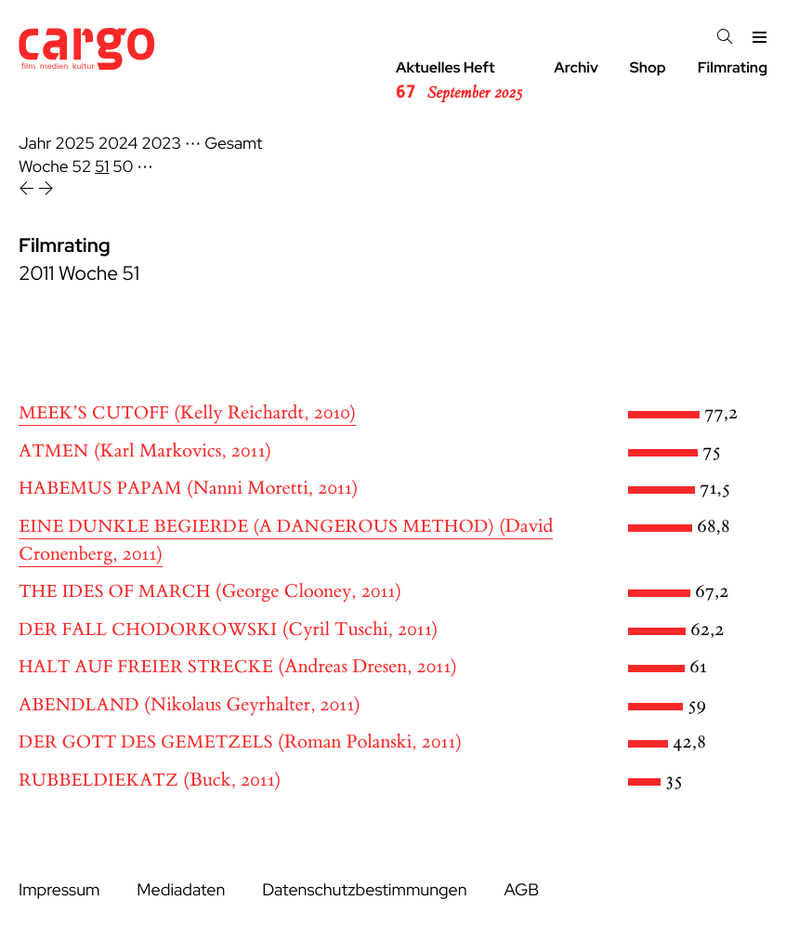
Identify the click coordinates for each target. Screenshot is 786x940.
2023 (161, 143)
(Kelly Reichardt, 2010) (187, 413)
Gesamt (233, 143)
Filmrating (732, 67)
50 (122, 167)
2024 (118, 143)
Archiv (576, 67)
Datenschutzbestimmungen (364, 890)
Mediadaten (181, 890)
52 (82, 167)
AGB (521, 890)
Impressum (59, 890)
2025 (75, 143)
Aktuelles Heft (459, 81)
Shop (648, 67)
